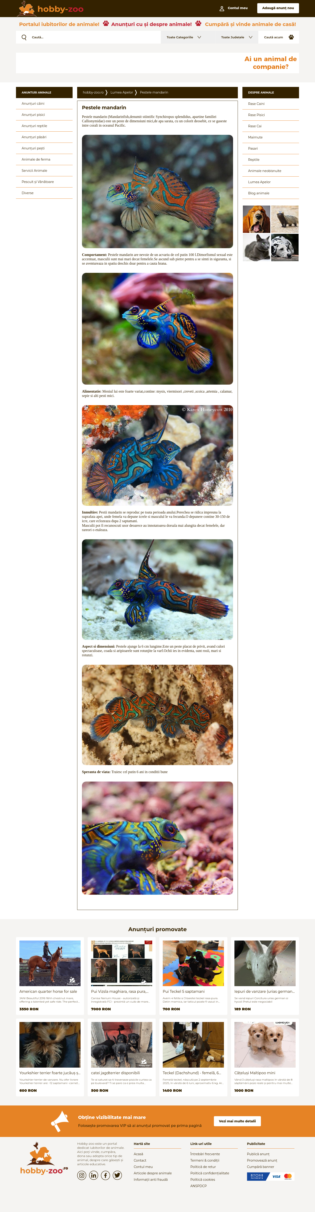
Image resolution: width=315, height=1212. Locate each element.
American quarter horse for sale (48, 991)
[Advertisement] (126, 63)
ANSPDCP (198, 1186)
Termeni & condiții (204, 1160)
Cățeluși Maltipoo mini (254, 1073)
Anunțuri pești (33, 148)
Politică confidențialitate (209, 1173)
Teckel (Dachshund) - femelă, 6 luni (191, 1073)
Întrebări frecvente (205, 1154)
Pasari (253, 148)
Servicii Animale (34, 171)
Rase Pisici (256, 115)
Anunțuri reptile (34, 126)
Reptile (254, 160)
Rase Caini (256, 104)
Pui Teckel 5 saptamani (184, 991)
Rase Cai (255, 126)
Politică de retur (203, 1167)
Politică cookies (202, 1180)
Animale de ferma (36, 159)
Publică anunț (258, 1154)
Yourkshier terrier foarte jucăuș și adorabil (49, 1073)
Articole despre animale (153, 1173)
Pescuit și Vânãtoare (38, 182)
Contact (140, 1160)
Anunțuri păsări (34, 137)
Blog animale (258, 193)
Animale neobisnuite (264, 171)
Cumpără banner (260, 1167)
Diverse (28, 193)
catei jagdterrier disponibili (115, 1073)
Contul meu (143, 1167)
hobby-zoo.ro (93, 92)
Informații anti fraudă (151, 1180)
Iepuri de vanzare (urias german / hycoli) (264, 991)
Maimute (255, 137)
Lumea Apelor (121, 92)
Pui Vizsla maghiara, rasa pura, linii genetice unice (118, 991)
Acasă (138, 1154)
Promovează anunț (262, 1160)
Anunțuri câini (33, 104)
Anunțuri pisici (33, 115)
